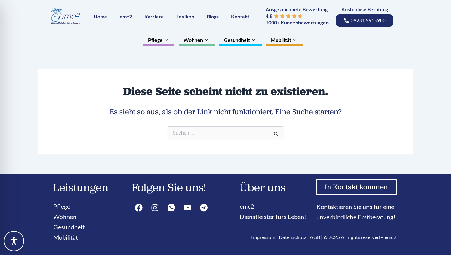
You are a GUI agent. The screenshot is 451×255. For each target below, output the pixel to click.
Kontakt (240, 16)
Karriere (154, 16)
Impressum (263, 237)
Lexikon (185, 16)
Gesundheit (240, 40)
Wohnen (197, 40)
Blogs (213, 16)
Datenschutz (292, 237)
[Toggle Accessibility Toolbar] (14, 241)
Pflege (158, 40)
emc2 (126, 16)
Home (100, 16)
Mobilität (284, 40)
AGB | (317, 237)
